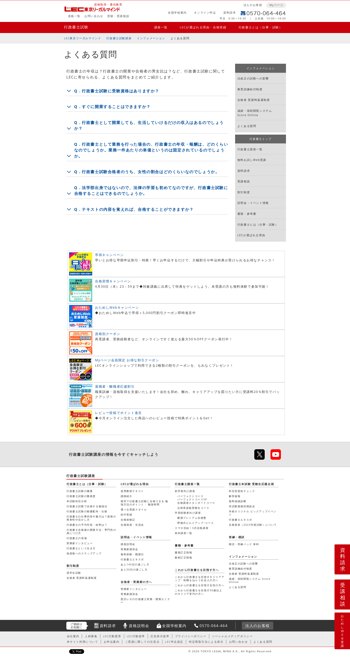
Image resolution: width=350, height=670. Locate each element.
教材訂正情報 (183, 557)
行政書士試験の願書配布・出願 (87, 511)
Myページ (276, 5)
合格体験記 (128, 519)
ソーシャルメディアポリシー (232, 636)
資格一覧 (74, 16)
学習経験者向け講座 (188, 512)
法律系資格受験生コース (193, 508)
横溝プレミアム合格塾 (191, 517)
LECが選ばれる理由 (251, 235)
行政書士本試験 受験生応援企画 (251, 484)
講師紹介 (126, 496)
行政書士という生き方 (81, 548)
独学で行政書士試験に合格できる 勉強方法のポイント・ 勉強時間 (144, 502)
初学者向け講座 (185, 491)
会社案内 (73, 636)
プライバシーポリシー (190, 636)
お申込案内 (112, 641)
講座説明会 (128, 544)
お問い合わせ (93, 16)
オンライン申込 (205, 12)
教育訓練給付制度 (250, 89)
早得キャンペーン (109, 255)
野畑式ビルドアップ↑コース (195, 523)
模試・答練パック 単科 (244, 544)
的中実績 (126, 514)
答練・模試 (237, 537)
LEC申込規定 (174, 641)
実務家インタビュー (80, 543)
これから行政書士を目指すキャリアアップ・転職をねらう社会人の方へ (199, 578)
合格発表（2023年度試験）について (253, 524)
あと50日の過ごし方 (134, 569)
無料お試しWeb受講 (251, 160)
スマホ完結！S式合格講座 (192, 528)
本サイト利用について (82, 641)
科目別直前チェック (242, 491)
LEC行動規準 (136, 636)
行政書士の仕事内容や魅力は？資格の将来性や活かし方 (91, 518)
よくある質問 (180, 38)
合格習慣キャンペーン (113, 281)
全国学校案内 (177, 12)
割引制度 (243, 192)
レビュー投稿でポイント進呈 (118, 412)
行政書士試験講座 (119, 38)
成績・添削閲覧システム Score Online (254, 113)
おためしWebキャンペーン (117, 307)
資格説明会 (139, 625)
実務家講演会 (129, 549)
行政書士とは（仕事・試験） (260, 27)
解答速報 (234, 496)
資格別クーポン (107, 334)
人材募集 (91, 636)
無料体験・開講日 (132, 554)
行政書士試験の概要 (80, 491)
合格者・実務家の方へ (136, 582)
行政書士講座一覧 (250, 149)
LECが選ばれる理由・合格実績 (203, 27)
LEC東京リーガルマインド (82, 38)
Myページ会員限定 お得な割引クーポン (127, 360)
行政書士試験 (76, 27)
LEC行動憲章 (112, 636)
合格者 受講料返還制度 (253, 100)
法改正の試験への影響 (253, 78)
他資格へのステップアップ (84, 553)
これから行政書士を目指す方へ (197, 570)
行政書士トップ (260, 139)
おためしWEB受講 (342, 631)
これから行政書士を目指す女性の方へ (199, 585)
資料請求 (229, 12)
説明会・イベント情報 (253, 203)
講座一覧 (161, 27)
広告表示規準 (159, 636)
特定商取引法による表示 (206, 641)
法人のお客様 (252, 5)
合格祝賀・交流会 (132, 524)
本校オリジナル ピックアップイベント (252, 513)
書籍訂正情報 (183, 552)
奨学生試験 (74, 572)
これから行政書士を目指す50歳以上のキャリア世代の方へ (198, 592)
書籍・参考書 (246, 214)
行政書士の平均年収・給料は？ (87, 524)
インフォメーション (151, 38)
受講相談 (243, 181)
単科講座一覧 (183, 533)
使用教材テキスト (132, 491)
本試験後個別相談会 (242, 506)
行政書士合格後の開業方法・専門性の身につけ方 (91, 531)
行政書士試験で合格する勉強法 (87, 506)
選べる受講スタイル (134, 509)
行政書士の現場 (77, 538)
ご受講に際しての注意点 (142, 641)
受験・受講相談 (118, 16)
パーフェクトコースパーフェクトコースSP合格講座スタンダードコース (196, 499)
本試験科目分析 (77, 501)
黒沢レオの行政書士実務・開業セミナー (145, 600)
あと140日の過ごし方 (135, 564)
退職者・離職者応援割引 (115, 386)
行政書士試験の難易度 (81, 496)
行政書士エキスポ (240, 519)
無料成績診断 (237, 501)
